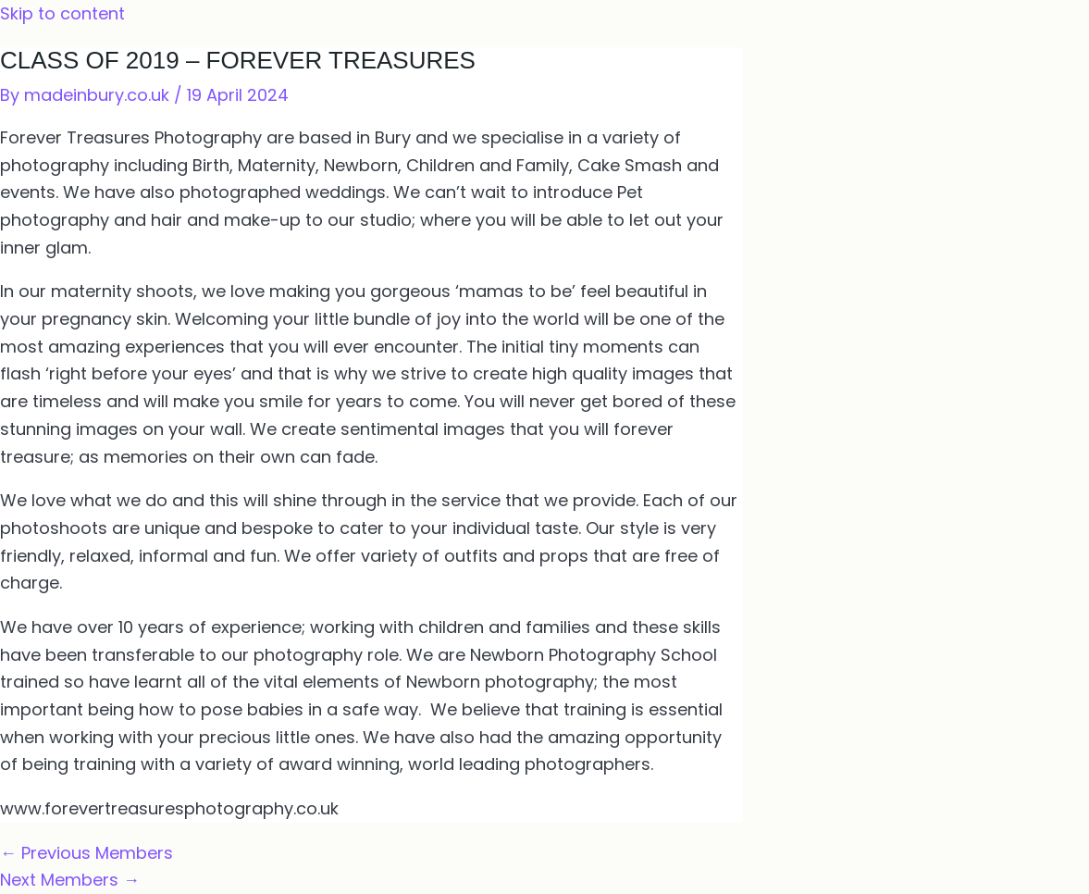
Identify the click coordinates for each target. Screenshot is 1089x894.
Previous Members (86, 852)
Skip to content (62, 13)
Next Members (70, 879)
